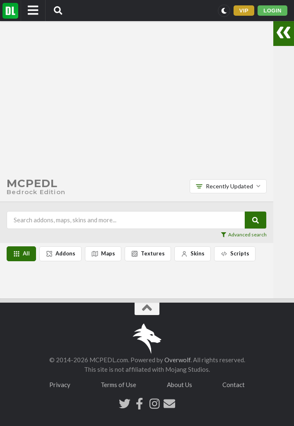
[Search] (255, 220)
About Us (179, 384)
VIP (244, 10)
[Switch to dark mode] (224, 11)
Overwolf (177, 359)
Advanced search (244, 234)
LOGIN (272, 10)
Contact (233, 384)
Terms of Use (118, 384)
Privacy (59, 384)
